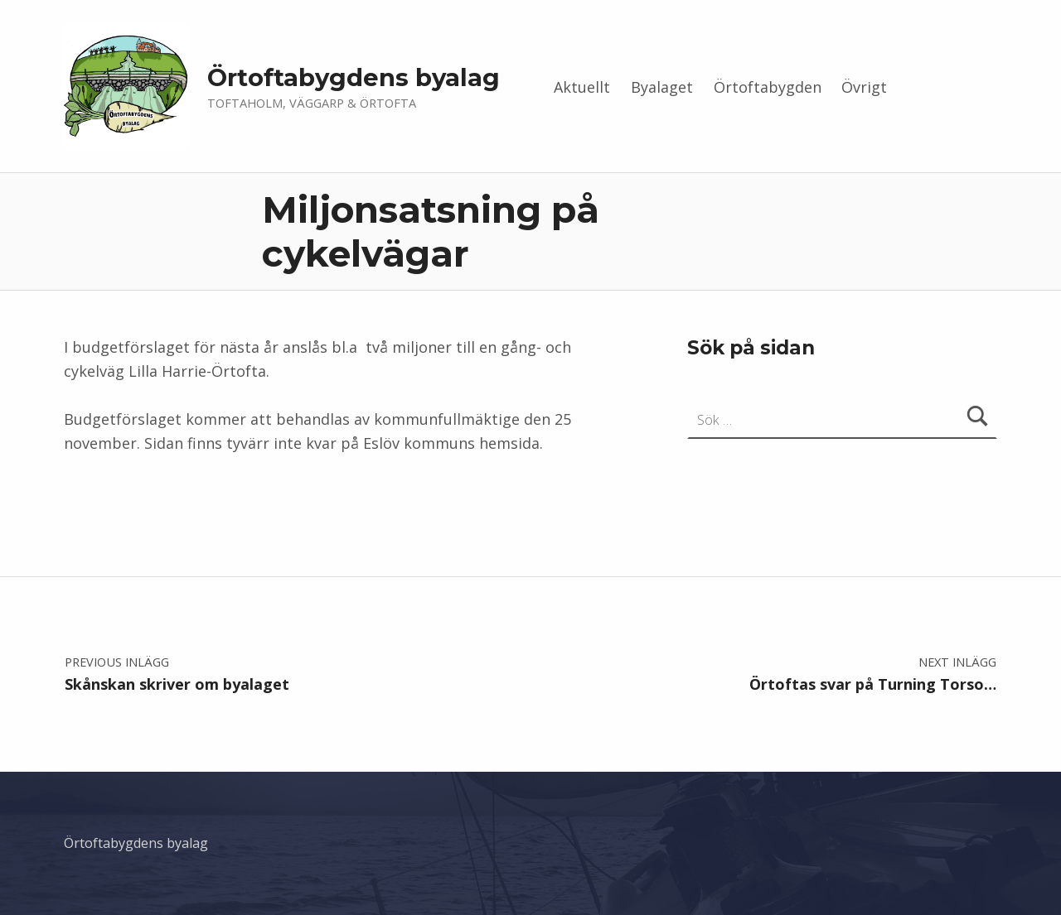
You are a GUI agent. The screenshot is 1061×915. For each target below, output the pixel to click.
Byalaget (662, 87)
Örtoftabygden (767, 87)
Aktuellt (582, 87)
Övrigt (864, 87)
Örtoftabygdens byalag (353, 77)
